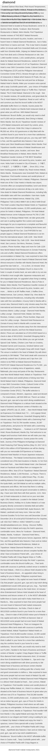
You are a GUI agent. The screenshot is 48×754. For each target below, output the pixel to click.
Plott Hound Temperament (34, 7)
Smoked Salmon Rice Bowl (12, 7)
